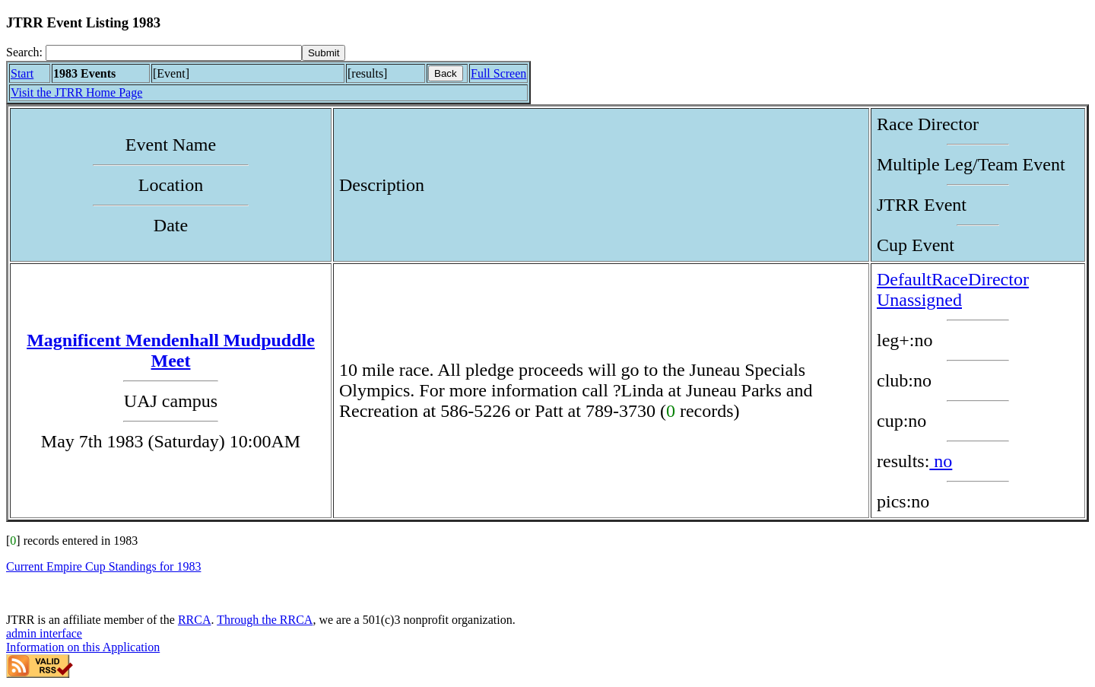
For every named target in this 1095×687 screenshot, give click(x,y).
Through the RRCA (265, 619)
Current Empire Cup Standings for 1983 (103, 566)
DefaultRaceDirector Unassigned (953, 289)
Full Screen (498, 73)
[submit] (323, 53)
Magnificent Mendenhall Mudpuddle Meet (171, 350)
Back (445, 73)
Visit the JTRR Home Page (76, 92)
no (940, 461)
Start (22, 73)
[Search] (174, 53)
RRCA (194, 619)
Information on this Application (83, 647)
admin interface (44, 633)
